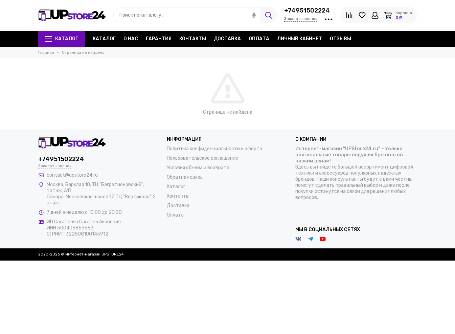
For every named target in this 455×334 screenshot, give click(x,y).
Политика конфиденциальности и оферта (214, 149)
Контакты (192, 39)
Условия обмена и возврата (198, 168)
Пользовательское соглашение (202, 158)
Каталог (61, 39)
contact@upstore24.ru (72, 175)
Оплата (259, 39)
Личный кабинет (299, 39)
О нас (130, 39)
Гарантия (159, 39)
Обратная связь (185, 177)
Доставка (227, 39)
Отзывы (340, 39)
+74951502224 (307, 10)
